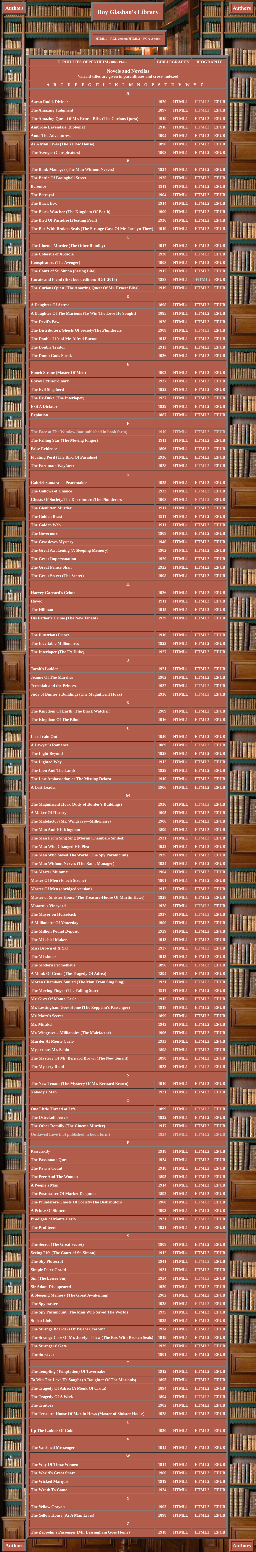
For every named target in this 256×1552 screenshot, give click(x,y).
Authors (14, 8)
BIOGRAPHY (209, 62)
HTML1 (180, 101)
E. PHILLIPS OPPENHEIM (92, 62)
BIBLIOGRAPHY (173, 62)
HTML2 (202, 118)
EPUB (219, 101)
